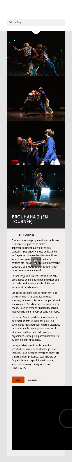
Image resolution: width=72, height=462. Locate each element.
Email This (62, 458)
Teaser (18, 380)
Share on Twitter (53, 458)
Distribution (33, 380)
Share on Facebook (57, 458)
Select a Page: (15, 22)
